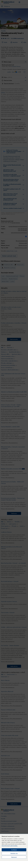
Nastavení (14, 857)
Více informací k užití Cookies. (10, 845)
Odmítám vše (14, 853)
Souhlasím (14, 849)
